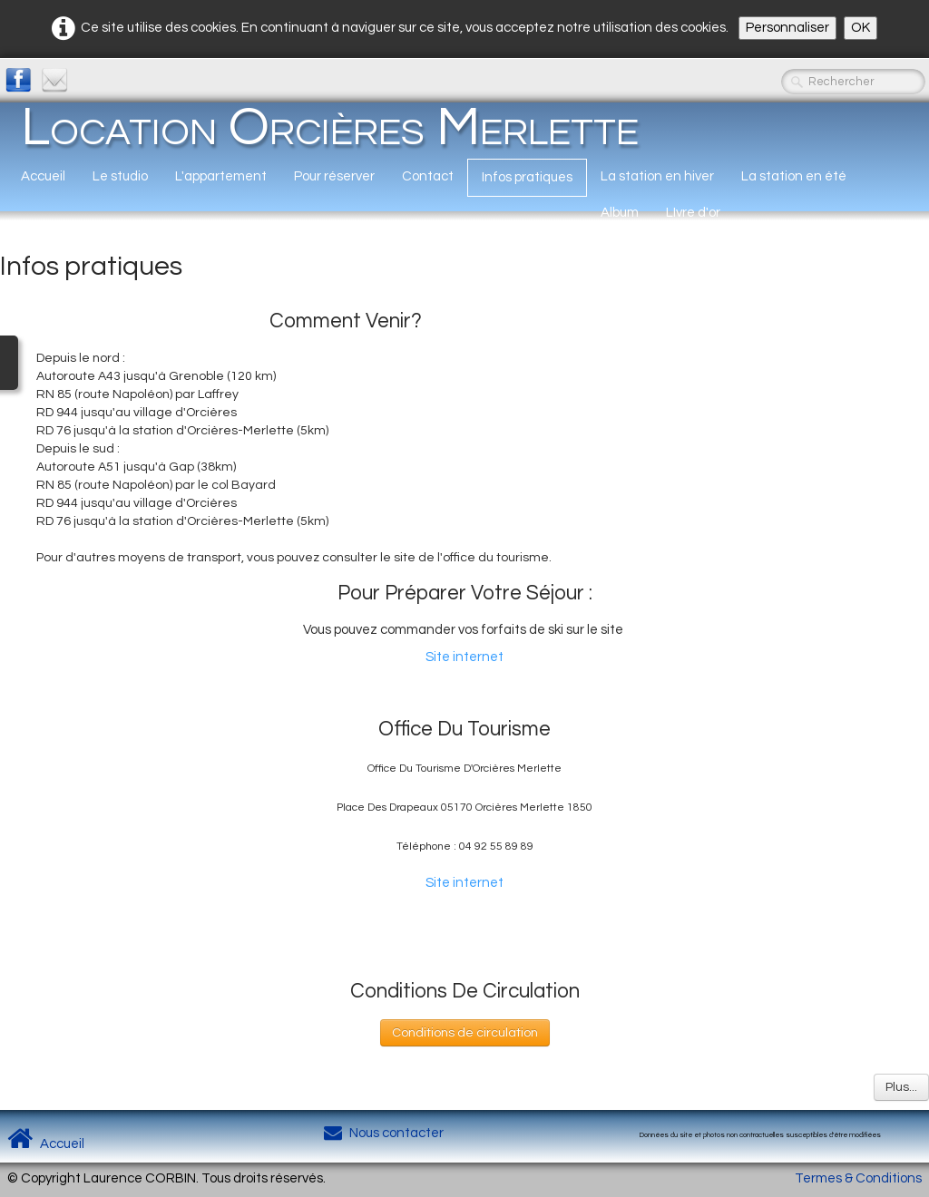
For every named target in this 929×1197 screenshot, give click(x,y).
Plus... (901, 1087)
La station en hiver (657, 176)
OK (860, 27)
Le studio (120, 176)
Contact (428, 176)
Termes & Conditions (858, 1178)
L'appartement (221, 176)
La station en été (793, 176)
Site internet (464, 657)
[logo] (329, 127)
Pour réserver (334, 176)
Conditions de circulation (465, 1033)
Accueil (43, 176)
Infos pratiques (527, 177)
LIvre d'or (693, 212)
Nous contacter (384, 1133)
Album (620, 212)
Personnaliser (787, 27)
